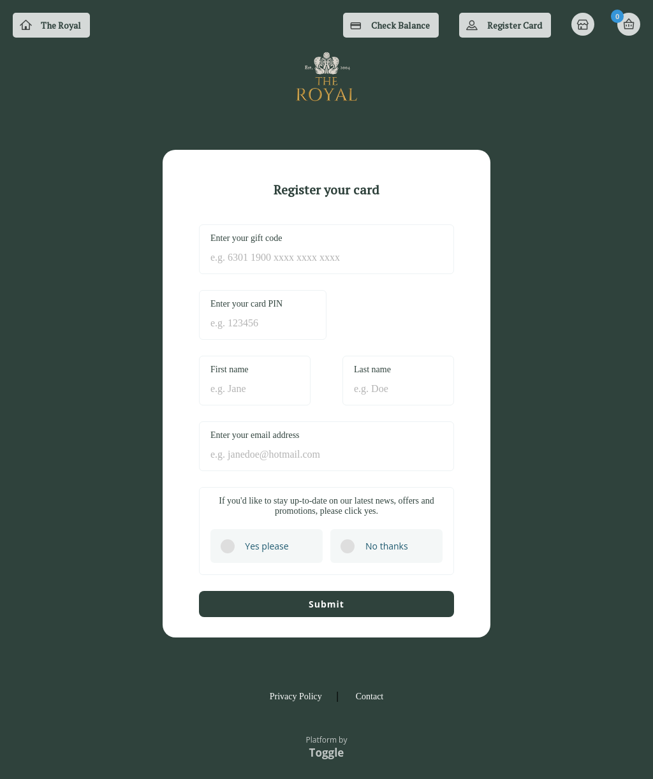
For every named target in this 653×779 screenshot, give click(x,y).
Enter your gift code (246, 238)
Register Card (514, 25)
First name (229, 369)
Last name (372, 369)
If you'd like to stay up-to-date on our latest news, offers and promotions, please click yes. (326, 506)
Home (584, 25)
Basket (628, 24)
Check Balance (400, 25)
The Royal (61, 25)
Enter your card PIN (246, 304)
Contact (370, 696)
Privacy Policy (296, 696)
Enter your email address (255, 435)
